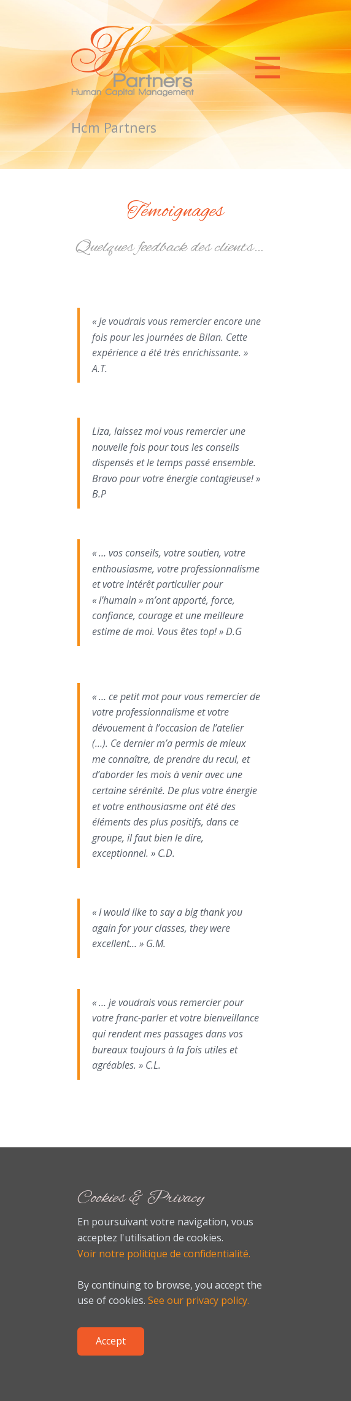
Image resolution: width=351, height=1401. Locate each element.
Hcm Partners (113, 127)
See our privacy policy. (198, 1300)
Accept (111, 1341)
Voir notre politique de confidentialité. (163, 1253)
